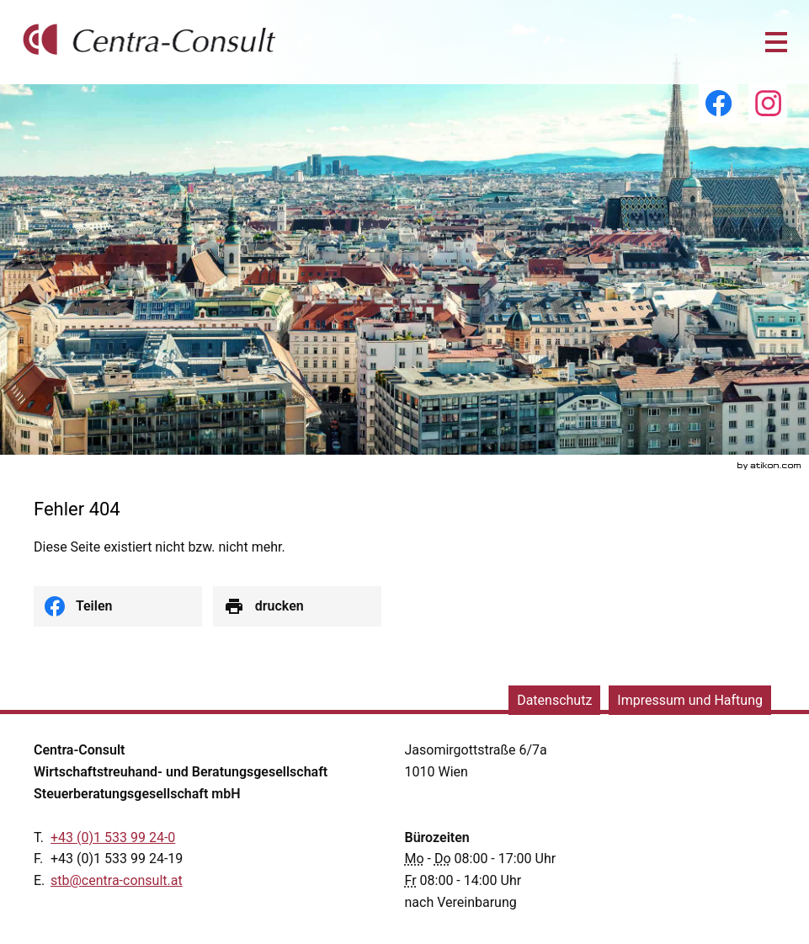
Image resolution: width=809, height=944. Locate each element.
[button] (776, 42)
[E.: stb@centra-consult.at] (117, 880)
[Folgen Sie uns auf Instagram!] (767, 103)
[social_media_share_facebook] (118, 606)
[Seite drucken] (297, 606)
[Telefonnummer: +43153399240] (113, 838)
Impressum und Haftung (690, 700)
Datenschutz (554, 700)
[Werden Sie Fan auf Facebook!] (718, 103)
